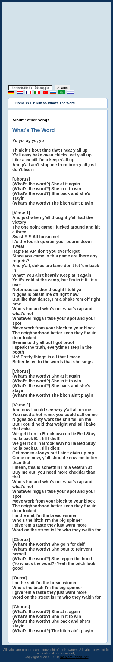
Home (20, 103)
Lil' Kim (36, 103)
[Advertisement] (56, 44)
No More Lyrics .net (74, 657)
